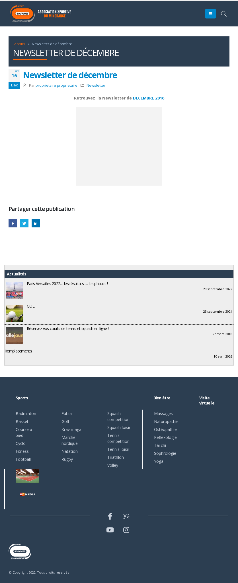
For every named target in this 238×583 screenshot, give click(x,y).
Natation (69, 451)
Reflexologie (165, 437)
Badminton (26, 413)
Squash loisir (118, 427)
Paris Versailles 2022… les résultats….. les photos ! (67, 283)
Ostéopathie (165, 429)
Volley (112, 465)
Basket (22, 421)
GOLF (31, 306)
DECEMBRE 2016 (148, 98)
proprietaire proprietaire (56, 85)
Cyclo (21, 443)
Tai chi (160, 445)
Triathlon (115, 457)
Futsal (67, 413)
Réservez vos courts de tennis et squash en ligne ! (67, 328)
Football (23, 459)
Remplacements (18, 351)
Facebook (13, 223)
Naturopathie (166, 421)
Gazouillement (24, 223)
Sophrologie (165, 453)
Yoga (158, 461)
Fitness (22, 451)
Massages (163, 413)
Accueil (20, 44)
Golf (65, 421)
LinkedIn (36, 223)
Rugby (67, 459)
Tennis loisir (118, 449)
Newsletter (96, 85)
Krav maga (71, 429)
